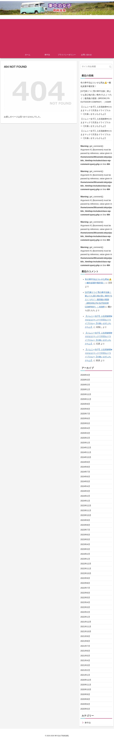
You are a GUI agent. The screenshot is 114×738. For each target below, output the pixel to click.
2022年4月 (85, 602)
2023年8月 (85, 525)
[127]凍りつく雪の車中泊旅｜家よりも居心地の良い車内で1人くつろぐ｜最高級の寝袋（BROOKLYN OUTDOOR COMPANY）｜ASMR (96, 96)
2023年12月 (85, 505)
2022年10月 (85, 573)
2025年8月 (85, 409)
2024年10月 (85, 457)
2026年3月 (85, 380)
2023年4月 (85, 544)
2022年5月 (85, 597)
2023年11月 (85, 510)
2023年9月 (85, 520)
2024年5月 (85, 481)
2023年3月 (85, 549)
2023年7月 (85, 530)
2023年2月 (85, 554)
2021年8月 (85, 641)
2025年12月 (85, 394)
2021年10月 (85, 631)
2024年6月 (85, 476)
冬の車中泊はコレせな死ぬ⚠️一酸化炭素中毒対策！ (95, 84)
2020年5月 (85, 709)
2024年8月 (85, 467)
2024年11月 (85, 452)
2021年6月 (85, 651)
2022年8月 (85, 583)
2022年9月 (85, 578)
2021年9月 (85, 636)
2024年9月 (85, 462)
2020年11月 (85, 685)
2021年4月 (85, 660)
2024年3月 (85, 491)
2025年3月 (85, 433)
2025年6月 (85, 418)
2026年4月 (85, 375)
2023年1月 (85, 559)
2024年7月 (85, 472)
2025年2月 (85, 438)
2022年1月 (85, 617)
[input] (96, 66)
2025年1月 (85, 443)
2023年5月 (85, 539)
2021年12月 (85, 622)
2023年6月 (85, 535)
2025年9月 (85, 404)
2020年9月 (85, 694)
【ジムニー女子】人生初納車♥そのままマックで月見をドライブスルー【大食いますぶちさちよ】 (96, 110)
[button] (110, 66)
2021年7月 (85, 646)
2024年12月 (85, 447)
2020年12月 (85, 680)
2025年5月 (85, 423)
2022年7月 (85, 588)
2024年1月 (85, 501)
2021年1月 (85, 675)
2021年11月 (85, 626)
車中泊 (88, 723)
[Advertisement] (57, 34)
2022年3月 (85, 607)
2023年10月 (85, 515)
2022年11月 (85, 568)
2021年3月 (85, 665)
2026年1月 (85, 389)
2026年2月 (85, 385)
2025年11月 (85, 399)
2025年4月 (85, 428)
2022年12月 (85, 564)
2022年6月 (85, 593)
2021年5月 (85, 656)
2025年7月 (85, 414)
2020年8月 (85, 699)
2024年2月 (85, 496)
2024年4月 (85, 486)
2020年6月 (85, 704)
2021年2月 (85, 670)
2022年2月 (85, 612)
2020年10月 (85, 689)
